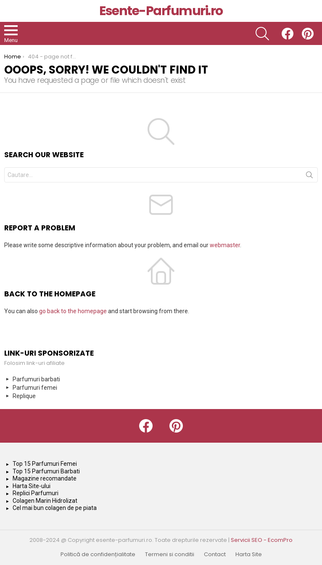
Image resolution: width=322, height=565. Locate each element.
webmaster (225, 245)
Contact (215, 554)
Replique (24, 396)
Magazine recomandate (45, 478)
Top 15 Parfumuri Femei (45, 463)
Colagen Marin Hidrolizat (45, 500)
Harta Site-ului (31, 486)
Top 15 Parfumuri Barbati (46, 471)
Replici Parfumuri (35, 493)
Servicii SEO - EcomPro (262, 540)
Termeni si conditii (169, 554)
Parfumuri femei (35, 387)
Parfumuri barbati (36, 379)
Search (309, 176)
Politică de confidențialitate (98, 554)
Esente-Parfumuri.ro (161, 11)
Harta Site (248, 554)
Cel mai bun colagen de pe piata (55, 507)
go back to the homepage (73, 311)
